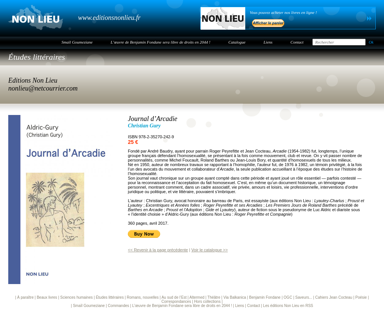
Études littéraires (36, 57)
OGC (288, 297)
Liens (268, 42)
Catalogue (237, 42)
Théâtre (213, 297)
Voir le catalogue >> (209, 250)
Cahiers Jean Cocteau (333, 297)
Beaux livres (47, 297)
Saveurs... (303, 297)
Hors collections (207, 301)
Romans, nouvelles (143, 297)
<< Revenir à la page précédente (158, 250)
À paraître (25, 297)
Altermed (196, 297)
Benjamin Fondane (264, 297)
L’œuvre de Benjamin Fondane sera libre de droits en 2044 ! (160, 42)
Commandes (118, 306)
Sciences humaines (76, 297)
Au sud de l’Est (174, 297)
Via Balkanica (235, 297)
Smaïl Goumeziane (77, 42)
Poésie (361, 297)
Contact (297, 42)
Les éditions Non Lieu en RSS (288, 306)
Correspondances (176, 301)
